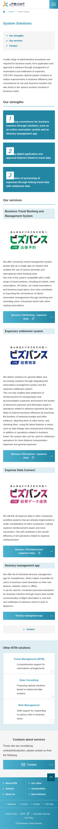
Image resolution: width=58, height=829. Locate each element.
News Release (38, 794)
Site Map (49, 804)
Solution (11, 12)
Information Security (41, 814)
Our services (15, 40)
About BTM (11, 783)
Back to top (51, 777)
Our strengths (16, 35)
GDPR (24, 814)
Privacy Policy (11, 814)
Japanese (11, 804)
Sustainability (38, 788)
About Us (10, 794)
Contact (13, 46)
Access (24, 804)
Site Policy (29, 818)
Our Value (36, 783)
